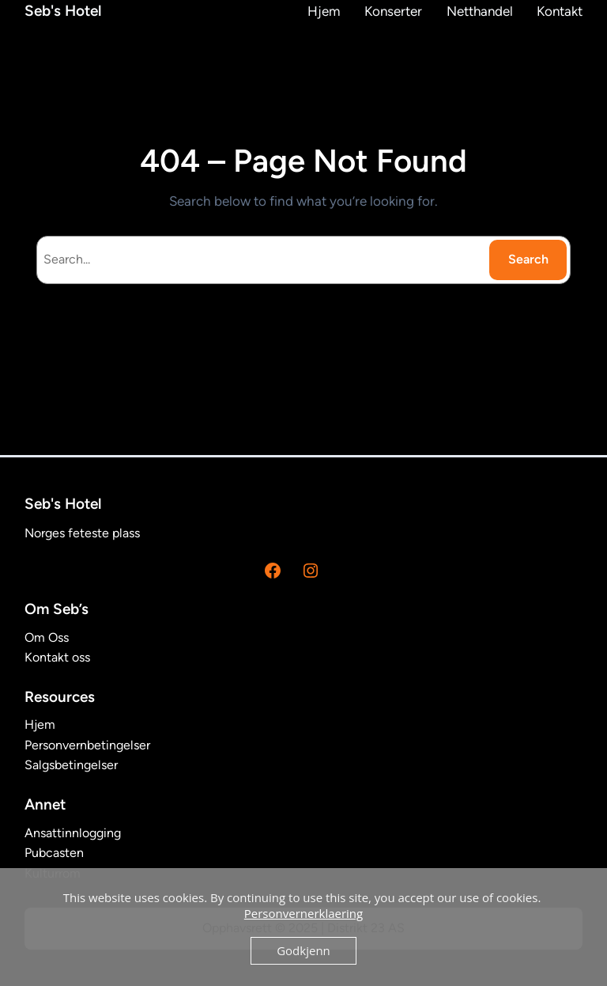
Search (528, 259)
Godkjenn (303, 950)
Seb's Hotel (63, 11)
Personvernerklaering (303, 913)
